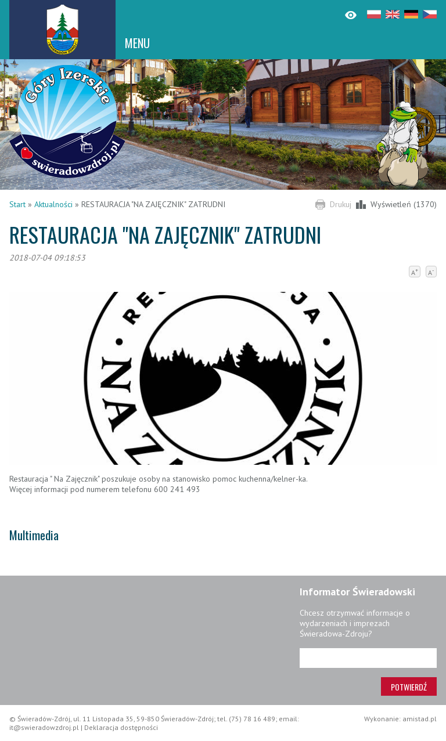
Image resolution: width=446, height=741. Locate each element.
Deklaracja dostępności (121, 727)
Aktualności (53, 204)
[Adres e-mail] (368, 658)
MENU (137, 43)
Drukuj (340, 204)
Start (17, 204)
